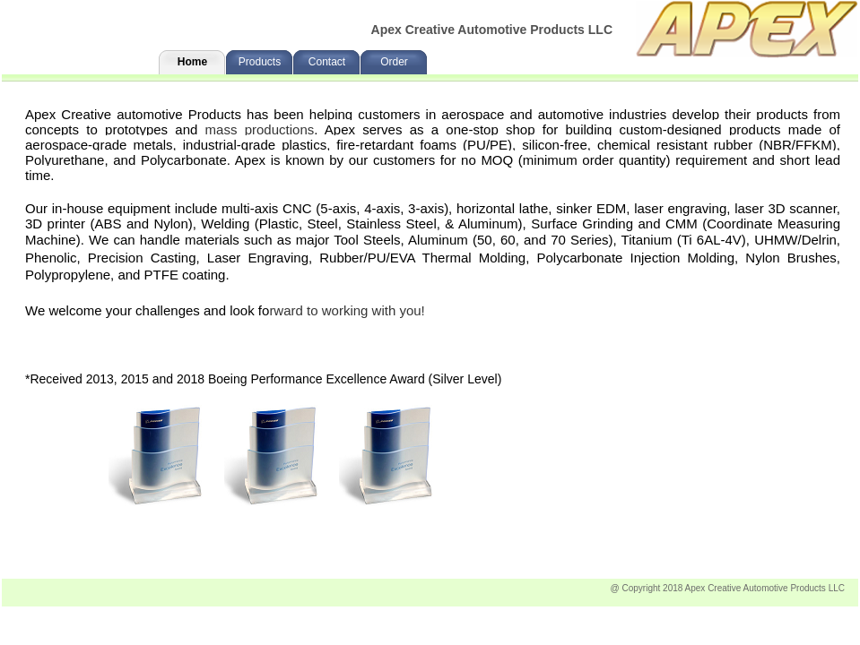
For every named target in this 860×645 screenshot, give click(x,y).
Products (260, 62)
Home (192, 62)
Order (394, 62)
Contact (326, 62)
